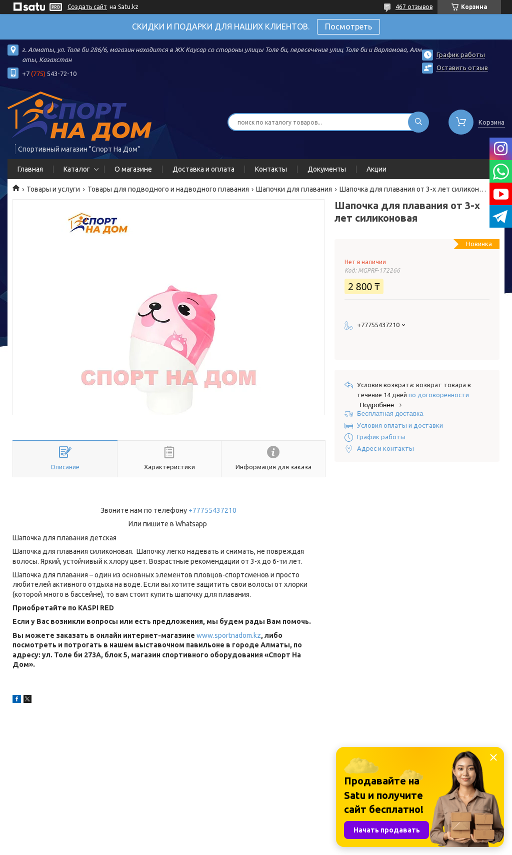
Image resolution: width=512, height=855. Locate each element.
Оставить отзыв (462, 67)
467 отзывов (414, 7)
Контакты (271, 169)
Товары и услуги (53, 189)
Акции (376, 169)
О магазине (133, 169)
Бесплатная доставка (390, 413)
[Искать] (418, 122)
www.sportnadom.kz (228, 635)
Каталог (77, 169)
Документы (327, 169)
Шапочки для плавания (294, 189)
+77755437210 (212, 510)
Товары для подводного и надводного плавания (168, 189)
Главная (30, 169)
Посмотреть (348, 26)
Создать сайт (87, 7)
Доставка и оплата (203, 169)
